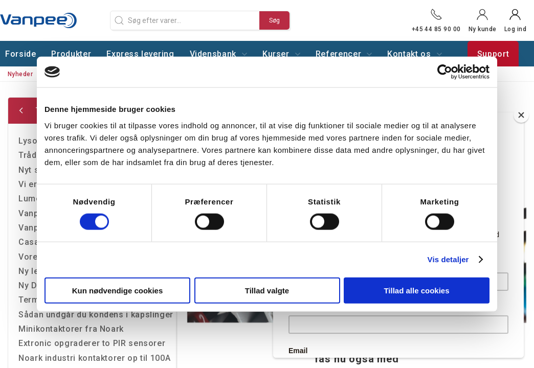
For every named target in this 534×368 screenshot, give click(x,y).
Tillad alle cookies (416, 290)
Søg (274, 20)
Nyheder (20, 74)
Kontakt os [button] (414, 54)
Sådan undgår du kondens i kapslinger (95, 314)
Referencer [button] (344, 54)
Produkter (71, 54)
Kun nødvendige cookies (117, 290)
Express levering (140, 54)
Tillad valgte (267, 290)
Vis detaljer (448, 259)
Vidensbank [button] (218, 54)
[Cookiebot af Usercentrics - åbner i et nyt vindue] (445, 72)
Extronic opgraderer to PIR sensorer (91, 343)
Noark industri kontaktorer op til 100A (94, 358)
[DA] (51, 20)
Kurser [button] (281, 54)
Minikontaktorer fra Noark (71, 329)
